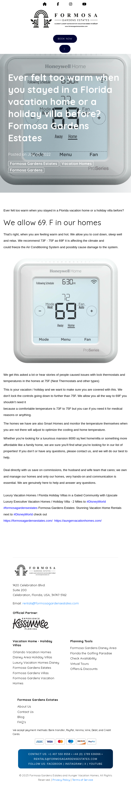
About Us (24, 706)
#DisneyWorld (96, 501)
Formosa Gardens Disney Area (93, 648)
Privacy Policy (61, 779)
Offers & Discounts (83, 669)
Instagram (73, 763)
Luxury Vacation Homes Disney (36, 662)
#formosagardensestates (20, 508)
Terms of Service (82, 779)
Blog (20, 717)
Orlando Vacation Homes (32, 652)
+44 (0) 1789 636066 (87, 754)
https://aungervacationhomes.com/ (78, 520)
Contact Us (25, 712)
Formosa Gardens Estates (33, 163)
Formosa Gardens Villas (30, 673)
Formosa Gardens (26, 170)
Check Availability (83, 658)
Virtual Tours (79, 664)
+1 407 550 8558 (59, 754)
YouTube (96, 763)
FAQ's (21, 722)
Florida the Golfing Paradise (91, 653)
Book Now (65, 38)
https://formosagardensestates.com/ (28, 520)
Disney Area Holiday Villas (32, 657)
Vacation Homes (77, 163)
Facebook (54, 763)
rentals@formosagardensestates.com (50, 603)
